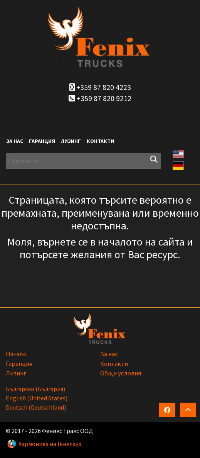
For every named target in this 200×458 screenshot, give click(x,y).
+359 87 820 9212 (100, 98)
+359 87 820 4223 (100, 87)
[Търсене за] (83, 161)
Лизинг (71, 141)
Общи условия (120, 373)
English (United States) (36, 398)
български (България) (35, 389)
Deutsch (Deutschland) (36, 407)
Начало (16, 354)
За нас (14, 141)
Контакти (100, 141)
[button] (178, 153)
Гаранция (42, 141)
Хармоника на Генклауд (50, 444)
